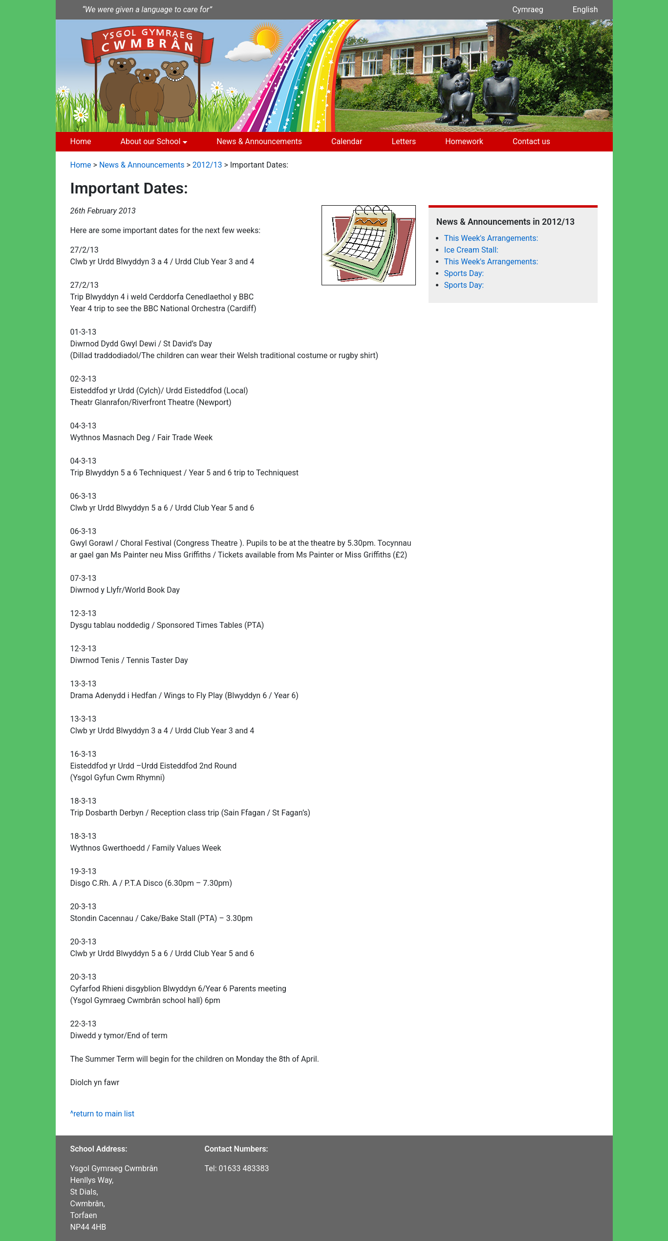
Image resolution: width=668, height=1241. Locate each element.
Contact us (531, 141)
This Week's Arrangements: (491, 238)
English (585, 9)
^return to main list (102, 1113)
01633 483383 (244, 1168)
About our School (151, 141)
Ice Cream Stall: (471, 250)
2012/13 (207, 165)
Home (80, 141)
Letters (403, 141)
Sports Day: (464, 273)
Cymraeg (527, 9)
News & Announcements (259, 141)
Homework (464, 141)
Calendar (346, 141)
